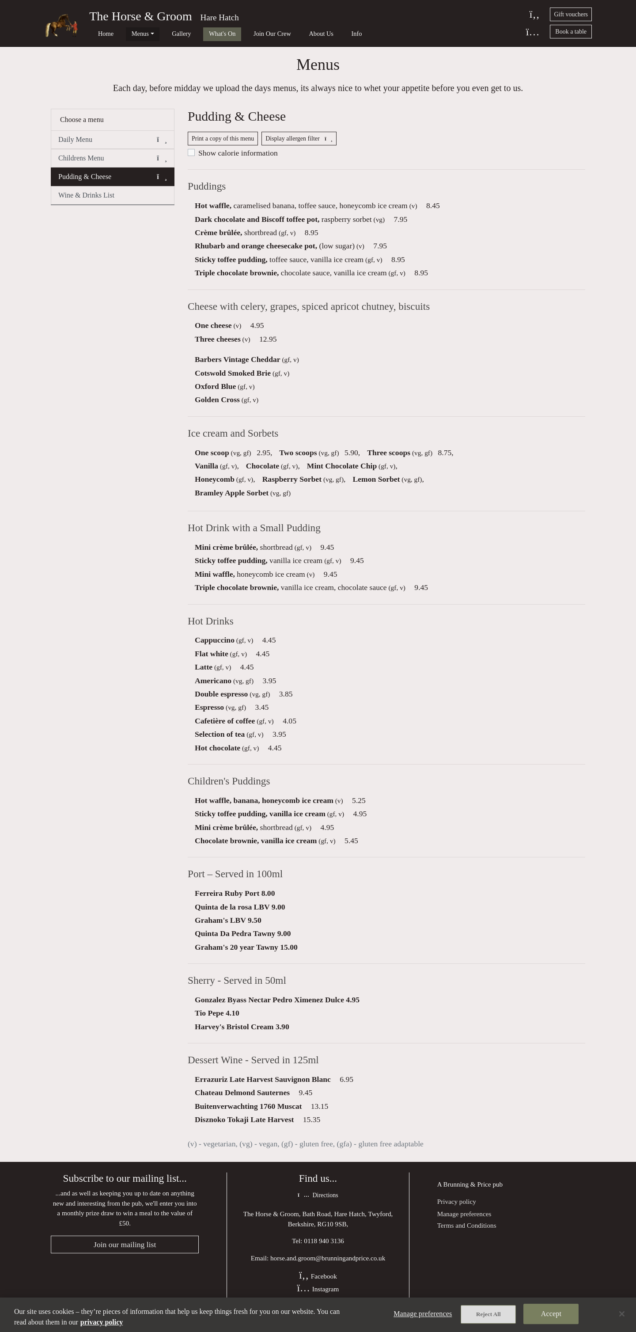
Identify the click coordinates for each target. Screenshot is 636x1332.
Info (310, 33)
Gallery (161, 33)
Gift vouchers (571, 14)
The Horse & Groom (140, 16)
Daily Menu (112, 143)
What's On (195, 33)
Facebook (318, 1285)
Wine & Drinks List (86, 199)
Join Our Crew (239, 33)
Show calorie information (238, 157)
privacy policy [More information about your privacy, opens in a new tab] (101, 1322)
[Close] (622, 1314)
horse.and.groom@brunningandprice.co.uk (327, 1267)
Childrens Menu (112, 162)
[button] (162, 143)
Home (99, 33)
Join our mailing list (125, 1253)
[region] (318, 1315)
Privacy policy (456, 1210)
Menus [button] (127, 33)
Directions (318, 1204)
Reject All (488, 1315)
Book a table (571, 31)
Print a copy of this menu (223, 143)
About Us (281, 33)
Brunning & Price (467, 1193)
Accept (551, 1314)
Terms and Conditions (466, 1234)
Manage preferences (464, 1222)
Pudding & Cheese (112, 180)
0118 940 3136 (324, 1250)
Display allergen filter (299, 143)
